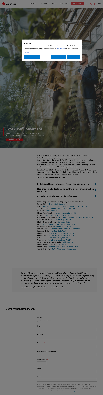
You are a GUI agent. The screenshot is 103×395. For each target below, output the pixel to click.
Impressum (27, 52)
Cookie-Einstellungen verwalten (32, 56)
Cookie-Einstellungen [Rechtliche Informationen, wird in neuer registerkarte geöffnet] (61, 48)
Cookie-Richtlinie (50, 49)
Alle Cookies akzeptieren (73, 56)
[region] (52, 50)
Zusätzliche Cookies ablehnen (58, 56)
